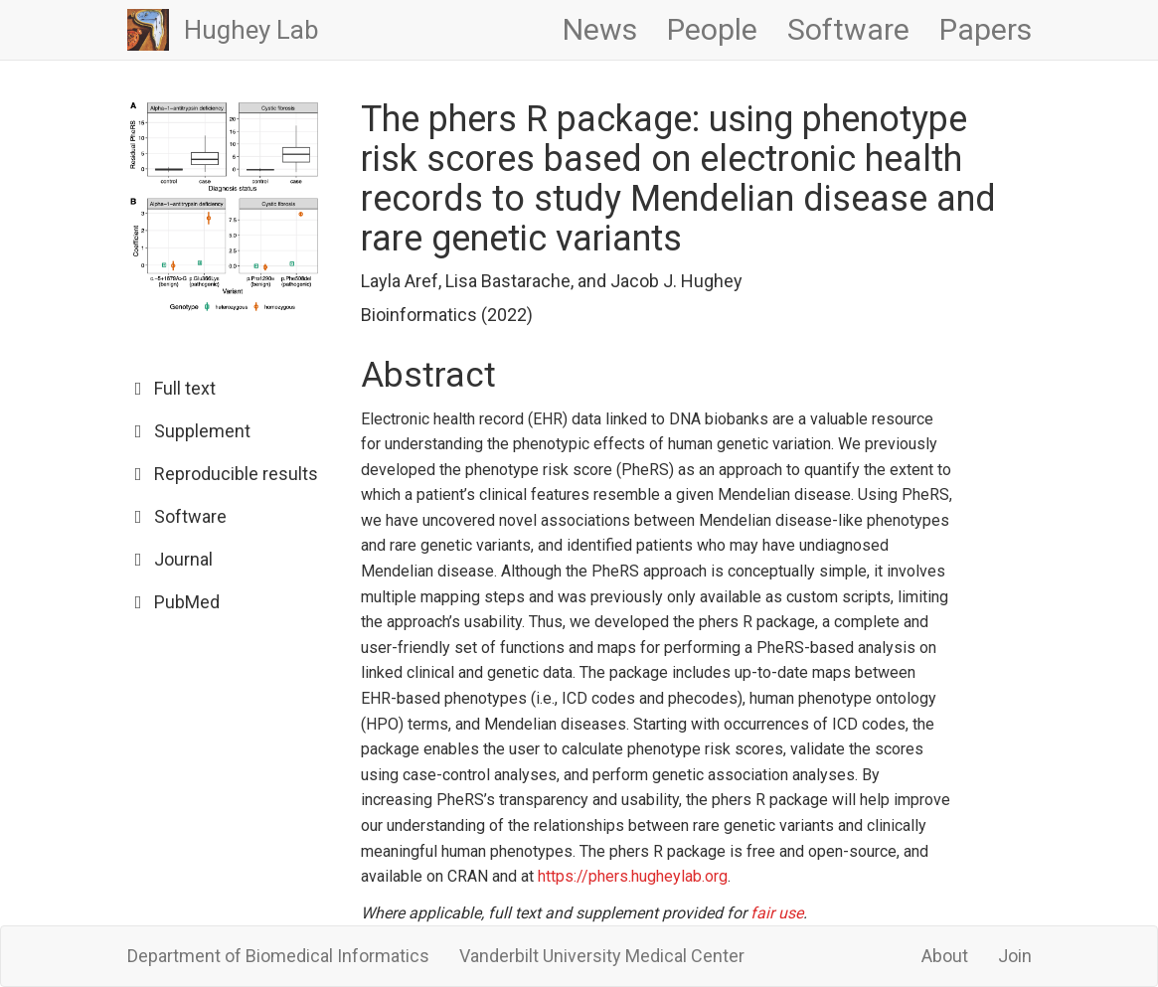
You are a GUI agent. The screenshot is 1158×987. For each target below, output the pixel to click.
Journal (183, 559)
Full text (185, 388)
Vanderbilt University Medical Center (601, 955)
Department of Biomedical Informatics (278, 955)
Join (1015, 955)
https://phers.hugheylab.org (633, 876)
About (944, 955)
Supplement (202, 430)
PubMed (187, 601)
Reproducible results (236, 473)
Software (190, 516)
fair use (776, 913)
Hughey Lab (251, 30)
